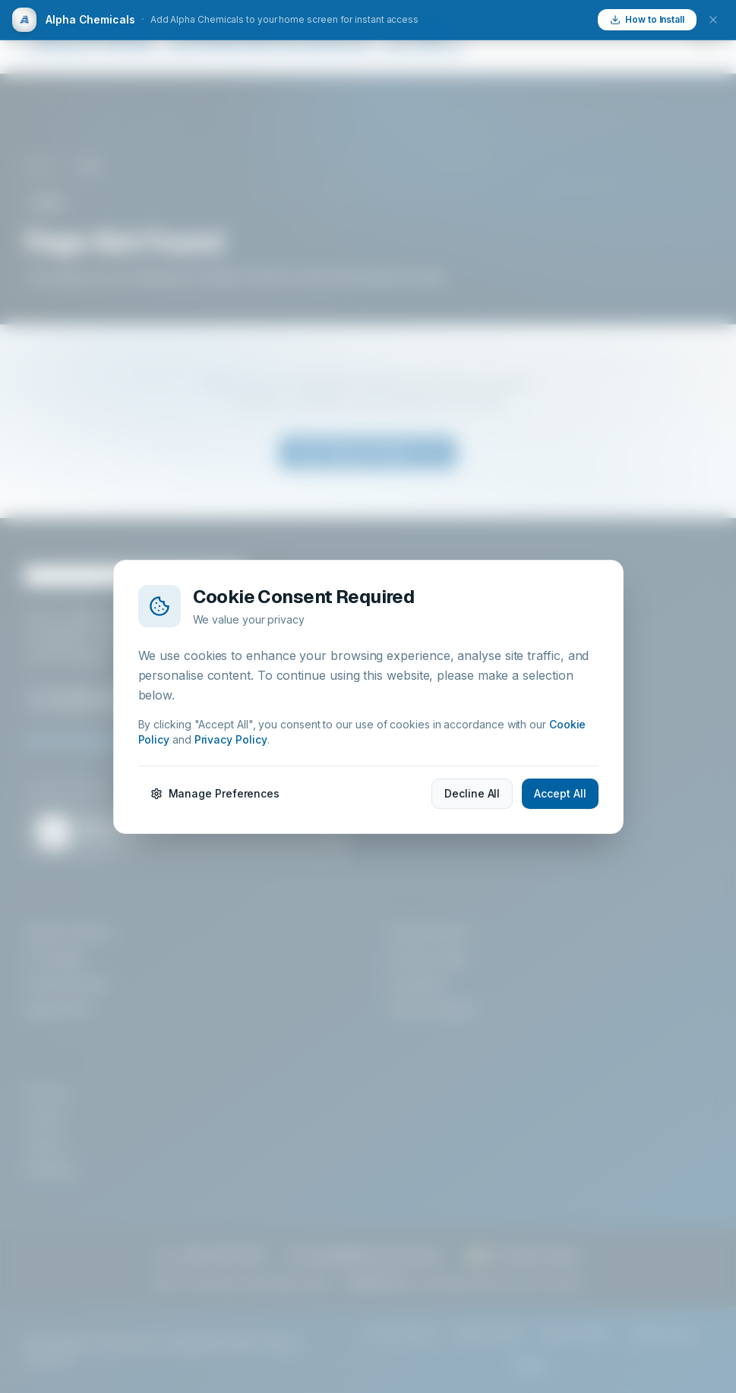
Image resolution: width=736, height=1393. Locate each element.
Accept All (560, 793)
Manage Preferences (215, 793)
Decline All (472, 793)
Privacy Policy (230, 739)
